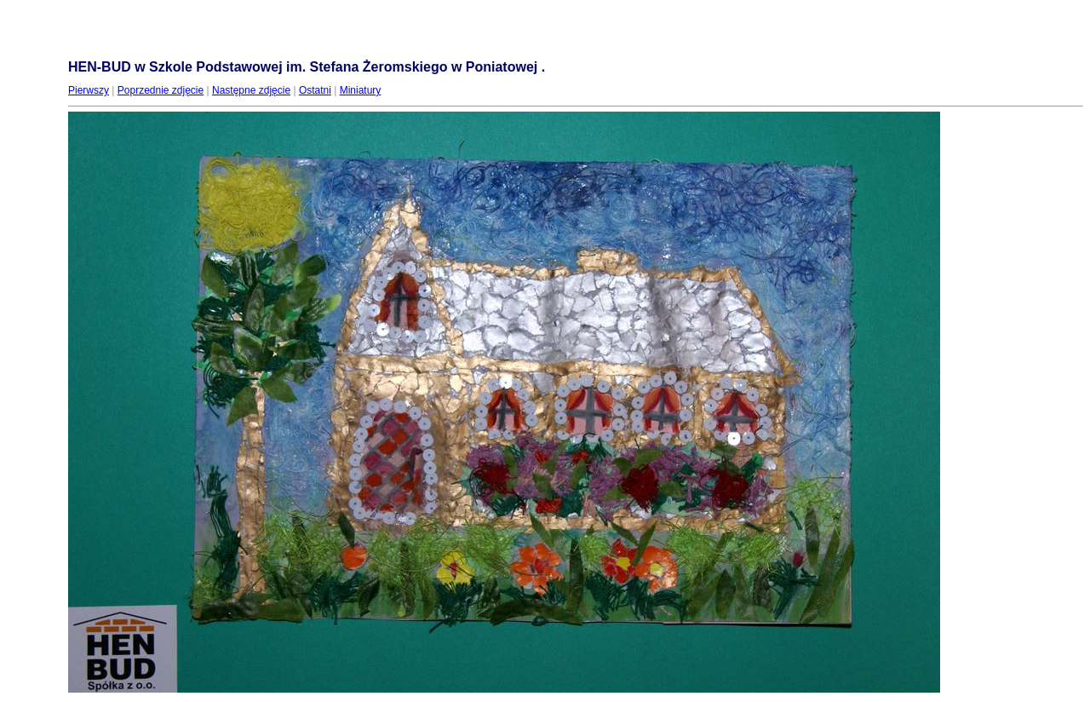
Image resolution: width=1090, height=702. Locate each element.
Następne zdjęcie (251, 90)
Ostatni (315, 90)
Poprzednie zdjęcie (161, 90)
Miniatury (361, 90)
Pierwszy (88, 90)
